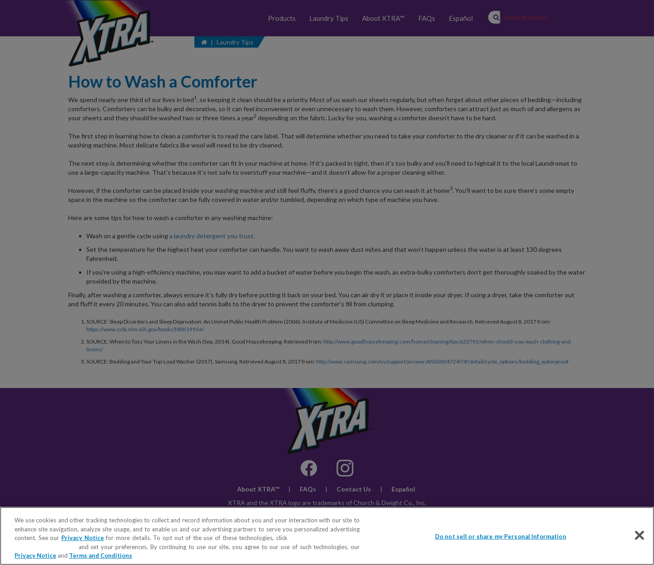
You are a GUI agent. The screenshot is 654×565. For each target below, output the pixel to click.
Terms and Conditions (100, 555)
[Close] (639, 535)
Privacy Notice (82, 537)
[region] (327, 536)
